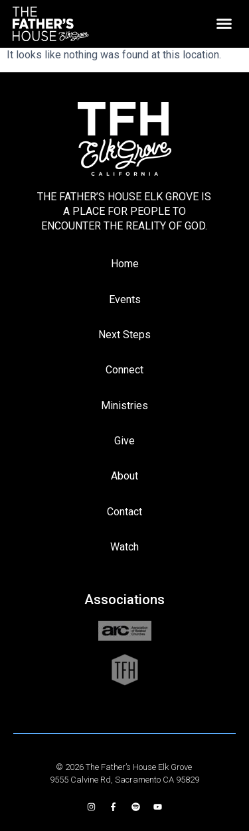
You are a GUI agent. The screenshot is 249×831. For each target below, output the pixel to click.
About (124, 476)
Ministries (124, 405)
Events (125, 299)
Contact (124, 511)
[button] (224, 23)
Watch (124, 547)
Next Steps (124, 334)
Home (125, 263)
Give (124, 440)
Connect (124, 369)
